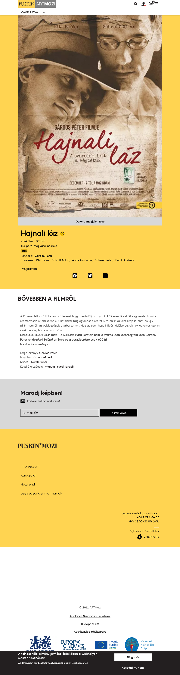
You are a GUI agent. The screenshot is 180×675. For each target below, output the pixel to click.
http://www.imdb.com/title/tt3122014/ (24, 250)
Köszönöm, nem (133, 667)
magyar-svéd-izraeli (59, 366)
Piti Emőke (42, 260)
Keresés (136, 4)
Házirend (28, 484)
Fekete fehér (39, 361)
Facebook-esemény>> (35, 344)
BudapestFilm (90, 624)
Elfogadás (133, 657)
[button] (145, 4)
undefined (45, 357)
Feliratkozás (118, 412)
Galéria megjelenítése (90, 221)
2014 (40, 241)
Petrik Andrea (124, 260)
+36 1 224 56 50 (148, 517)
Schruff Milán (60, 260)
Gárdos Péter (43, 255)
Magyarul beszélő (45, 245)
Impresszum (30, 466)
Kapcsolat (29, 475)
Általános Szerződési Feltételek (90, 616)
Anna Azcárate (82, 260)
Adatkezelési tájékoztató (90, 631)
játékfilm (27, 241)
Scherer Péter (104, 260)
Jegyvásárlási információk (41, 493)
